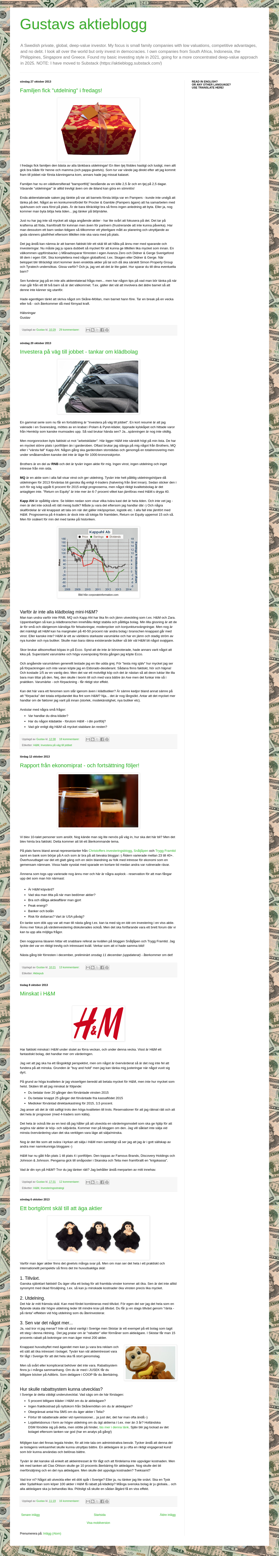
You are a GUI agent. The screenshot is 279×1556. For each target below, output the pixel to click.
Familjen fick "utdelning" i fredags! (61, 90)
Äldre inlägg (168, 1515)
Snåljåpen (141, 851)
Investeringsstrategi (52, 1187)
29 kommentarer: (69, 329)
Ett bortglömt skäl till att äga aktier (61, 1208)
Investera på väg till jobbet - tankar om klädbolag (79, 352)
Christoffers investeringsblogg (110, 851)
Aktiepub (38, 973)
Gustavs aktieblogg (83, 24)
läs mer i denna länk (114, 1427)
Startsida (100, 1515)
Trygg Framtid (165, 851)
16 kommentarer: (69, 1500)
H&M (36, 745)
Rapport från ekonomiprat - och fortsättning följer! (79, 765)
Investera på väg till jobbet (56, 745)
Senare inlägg (30, 1515)
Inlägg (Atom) (52, 1533)
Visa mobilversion (98, 1523)
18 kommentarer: (69, 739)
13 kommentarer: (69, 967)
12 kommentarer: (69, 1181)
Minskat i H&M (37, 993)
